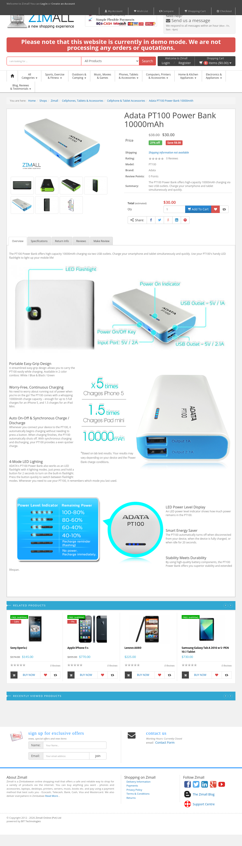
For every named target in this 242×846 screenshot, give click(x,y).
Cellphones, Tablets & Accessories (82, 101)
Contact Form (164, 742)
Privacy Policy (134, 789)
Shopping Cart (195, 11)
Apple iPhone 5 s (77, 647)
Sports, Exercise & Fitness (54, 76)
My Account (114, 11)
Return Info (62, 241)
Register (185, 63)
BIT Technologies (31, 821)
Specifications (39, 241)
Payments (132, 785)
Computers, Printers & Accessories (158, 76)
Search (147, 61)
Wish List (141, 11)
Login (166, 63)
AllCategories (29, 76)
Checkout (224, 11)
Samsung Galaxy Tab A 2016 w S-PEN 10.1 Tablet (205, 649)
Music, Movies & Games (102, 76)
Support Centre (204, 804)
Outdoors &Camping (79, 76)
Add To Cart (198, 209)
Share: (137, 220)
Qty (130, 209)
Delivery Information (139, 781)
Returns (131, 797)
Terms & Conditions (138, 793)
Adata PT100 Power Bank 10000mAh (171, 101)
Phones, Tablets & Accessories (128, 76)
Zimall (54, 101)
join (98, 756)
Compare (166, 11)
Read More (51, 795)
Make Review (102, 241)
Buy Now (22, 675)
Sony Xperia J (18, 647)
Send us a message (188, 20)
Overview (17, 241)
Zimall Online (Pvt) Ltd (48, 817)
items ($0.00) (215, 63)
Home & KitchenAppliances (188, 76)
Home (32, 101)
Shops (43, 101)
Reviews (81, 241)
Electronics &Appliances (214, 76)
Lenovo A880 (133, 647)
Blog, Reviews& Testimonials (20, 87)
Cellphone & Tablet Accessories (126, 101)
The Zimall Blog (203, 794)
